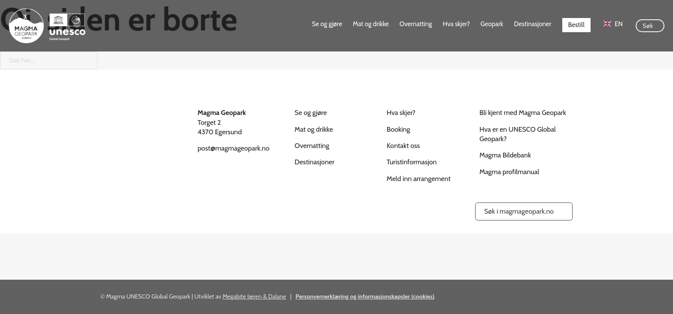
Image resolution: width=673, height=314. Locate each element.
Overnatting (416, 24)
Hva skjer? (456, 24)
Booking (398, 129)
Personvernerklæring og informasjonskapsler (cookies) (365, 296)
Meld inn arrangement (419, 179)
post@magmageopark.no (233, 148)
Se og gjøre (327, 24)
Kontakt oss (403, 146)
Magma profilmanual (509, 172)
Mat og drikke (371, 24)
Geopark (492, 24)
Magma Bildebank (505, 155)
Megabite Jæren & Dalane (254, 296)
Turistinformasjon (412, 162)
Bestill (576, 25)
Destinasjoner (533, 24)
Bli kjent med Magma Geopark (522, 113)
